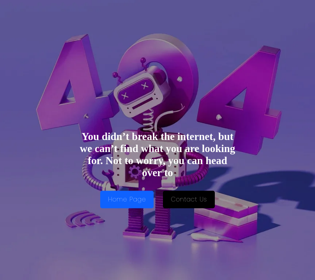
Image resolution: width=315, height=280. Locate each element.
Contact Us (189, 199)
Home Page (127, 199)
